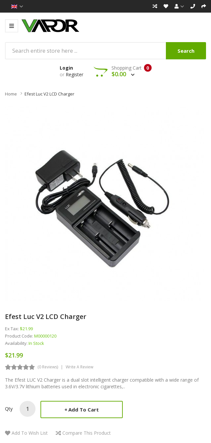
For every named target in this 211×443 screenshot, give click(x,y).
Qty (9, 409)
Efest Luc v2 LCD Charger (49, 94)
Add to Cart (83, 409)
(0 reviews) (47, 367)
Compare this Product (86, 433)
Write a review (79, 367)
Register (74, 74)
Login (66, 68)
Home (11, 94)
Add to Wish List (30, 433)
